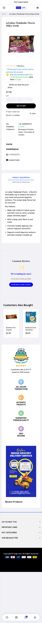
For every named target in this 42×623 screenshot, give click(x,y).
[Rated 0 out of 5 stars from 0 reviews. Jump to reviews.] (15, 66)
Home (4, 14)
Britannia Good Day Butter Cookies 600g (30, 329)
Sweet (20, 132)
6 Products (14, 155)
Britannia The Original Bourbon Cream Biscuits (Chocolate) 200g (11, 329)
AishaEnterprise (12, 149)
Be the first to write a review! (21, 284)
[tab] (21, 178)
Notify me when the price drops (18, 86)
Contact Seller (14, 160)
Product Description (21, 178)
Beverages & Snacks (25, 129)
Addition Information (21, 182)
